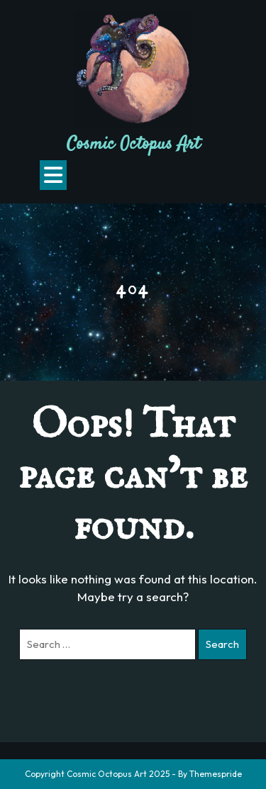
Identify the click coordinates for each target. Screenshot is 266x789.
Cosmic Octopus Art (133, 144)
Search (222, 644)
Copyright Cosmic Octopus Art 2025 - (100, 773)
